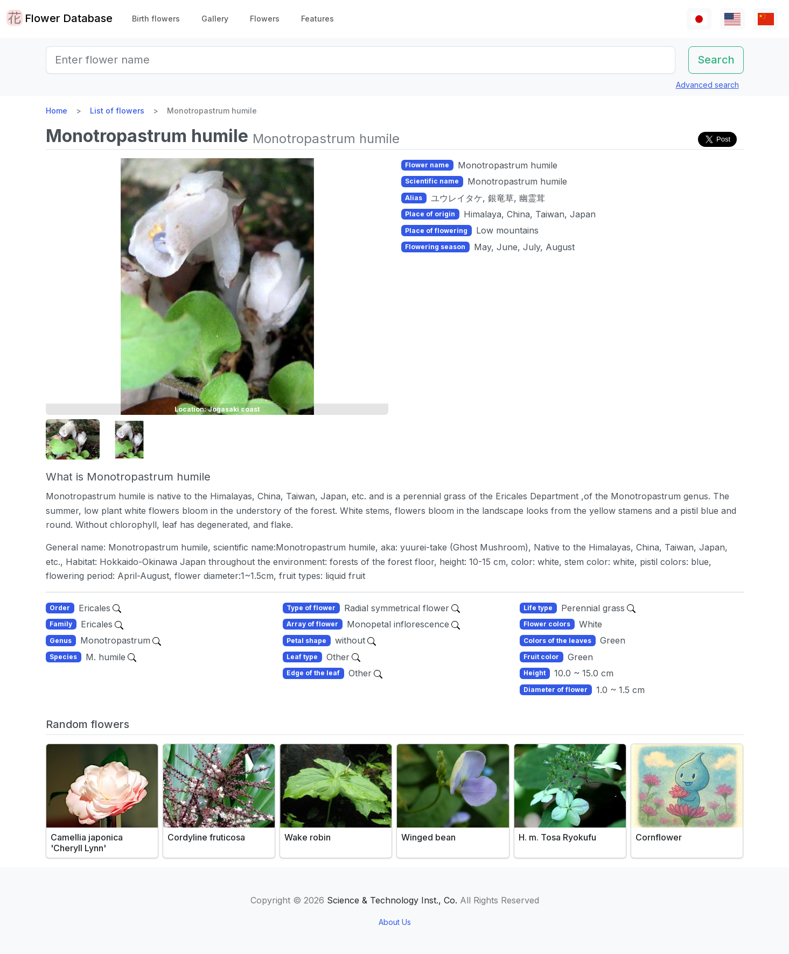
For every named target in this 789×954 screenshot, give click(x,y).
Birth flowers (156, 18)
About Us (395, 922)
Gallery (214, 18)
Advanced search (707, 84)
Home (56, 110)
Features (317, 18)
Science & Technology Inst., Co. (392, 900)
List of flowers (117, 110)
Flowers (265, 18)
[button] (73, 440)
